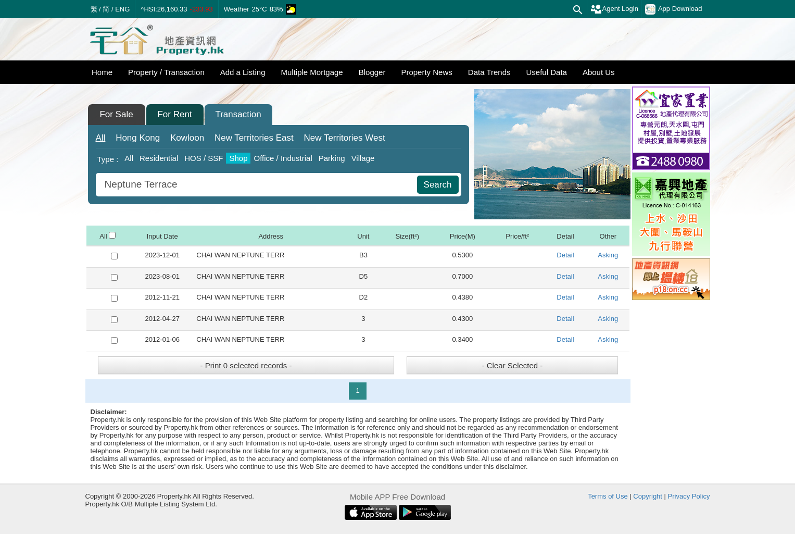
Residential (159, 158)
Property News (426, 72)
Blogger (372, 72)
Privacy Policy (689, 496)
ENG (122, 9)
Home (102, 72)
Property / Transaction (166, 72)
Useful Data (546, 72)
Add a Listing (243, 72)
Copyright (647, 496)
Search (438, 185)
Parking (332, 158)
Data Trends (489, 72)
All (101, 138)
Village (363, 158)
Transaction (238, 114)
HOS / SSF (203, 158)
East (254, 138)
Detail (565, 255)
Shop (238, 158)
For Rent (174, 114)
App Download (673, 9)
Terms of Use (608, 496)
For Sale (116, 114)
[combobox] (257, 184)
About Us (599, 72)
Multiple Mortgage (312, 72)
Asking (608, 255)
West (344, 138)
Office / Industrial (283, 158)
